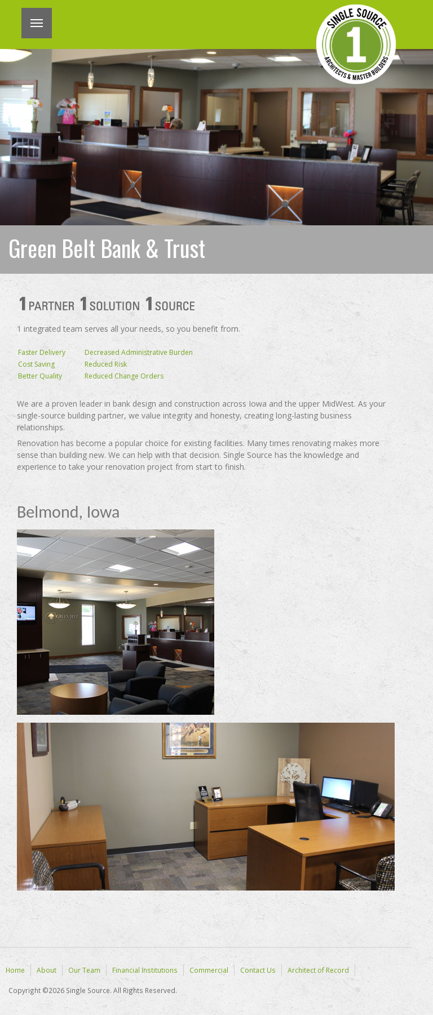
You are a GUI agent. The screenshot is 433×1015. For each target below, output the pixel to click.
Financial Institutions (145, 969)
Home (15, 969)
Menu (36, 23)
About (46, 969)
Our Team (84, 969)
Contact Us (258, 969)
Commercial (208, 969)
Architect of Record (318, 969)
